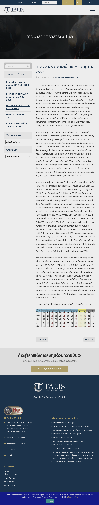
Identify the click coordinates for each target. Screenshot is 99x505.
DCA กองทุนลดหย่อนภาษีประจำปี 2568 (18, 107)
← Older (42, 339)
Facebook (11, 449)
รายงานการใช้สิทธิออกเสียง (61, 444)
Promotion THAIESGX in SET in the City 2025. (17, 96)
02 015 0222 (17, 2)
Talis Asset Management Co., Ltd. (68, 77)
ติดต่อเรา (32, 2)
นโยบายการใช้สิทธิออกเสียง (61, 437)
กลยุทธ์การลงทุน (10, 478)
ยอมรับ (50, 501)
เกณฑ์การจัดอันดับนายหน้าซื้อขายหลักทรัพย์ (68, 441)
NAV (79, 2)
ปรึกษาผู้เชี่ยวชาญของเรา (49, 368)
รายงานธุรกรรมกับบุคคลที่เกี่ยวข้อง (65, 448)
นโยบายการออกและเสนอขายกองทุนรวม (66, 433)
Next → (89, 339)
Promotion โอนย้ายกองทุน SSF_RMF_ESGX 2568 (17, 85)
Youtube (10, 455)
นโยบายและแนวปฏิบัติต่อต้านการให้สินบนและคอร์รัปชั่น (71, 430)
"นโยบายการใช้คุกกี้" (73, 497)
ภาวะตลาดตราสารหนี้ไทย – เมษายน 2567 (17, 125)
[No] (96, 498)
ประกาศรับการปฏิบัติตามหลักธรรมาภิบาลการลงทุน (70, 426)
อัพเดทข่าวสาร (9, 485)
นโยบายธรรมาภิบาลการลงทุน (62, 422)
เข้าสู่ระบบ (68, 2)
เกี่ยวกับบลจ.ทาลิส (11, 474)
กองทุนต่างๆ (9, 482)
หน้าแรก (7, 471)
